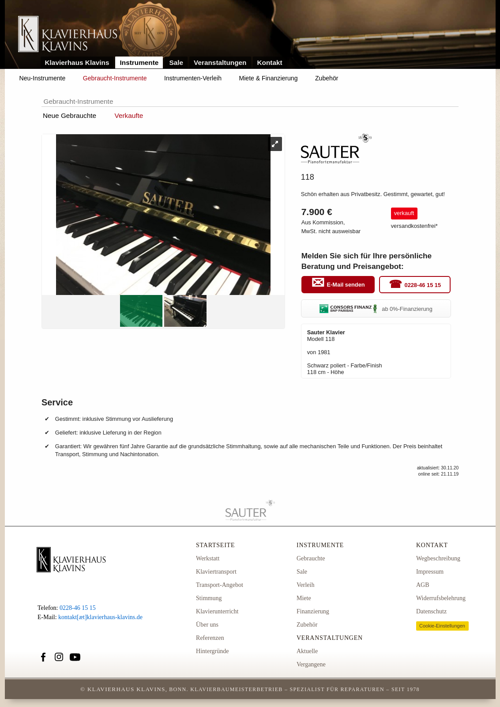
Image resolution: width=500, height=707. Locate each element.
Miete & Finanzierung (268, 78)
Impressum (430, 571)
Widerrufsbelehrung (441, 598)
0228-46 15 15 (423, 285)
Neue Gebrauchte (69, 115)
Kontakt (269, 62)
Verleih (305, 585)
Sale (176, 62)
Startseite (215, 545)
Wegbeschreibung (438, 558)
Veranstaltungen (220, 62)
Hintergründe (212, 651)
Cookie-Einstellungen (442, 625)
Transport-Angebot (219, 585)
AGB (422, 585)
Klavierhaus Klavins (77, 62)
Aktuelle (307, 651)
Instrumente (139, 62)
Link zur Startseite (67, 34)
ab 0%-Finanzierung (376, 309)
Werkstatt (207, 558)
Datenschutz (431, 611)
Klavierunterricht (217, 611)
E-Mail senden (346, 285)
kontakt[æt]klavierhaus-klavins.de (100, 617)
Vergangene (311, 664)
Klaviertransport (216, 571)
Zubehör (326, 78)
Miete (304, 598)
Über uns (207, 624)
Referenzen (210, 638)
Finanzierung (313, 611)
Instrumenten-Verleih (193, 78)
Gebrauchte (311, 558)
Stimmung (209, 598)
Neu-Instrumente (42, 78)
